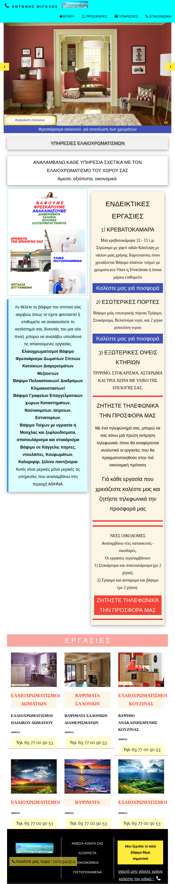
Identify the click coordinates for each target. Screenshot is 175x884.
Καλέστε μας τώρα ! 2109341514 (43, 861)
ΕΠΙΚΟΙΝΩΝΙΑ (158, 16)
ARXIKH (66, 16)
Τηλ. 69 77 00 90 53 (34, 742)
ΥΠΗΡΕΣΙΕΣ (126, 16)
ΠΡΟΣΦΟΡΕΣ (94, 16)
